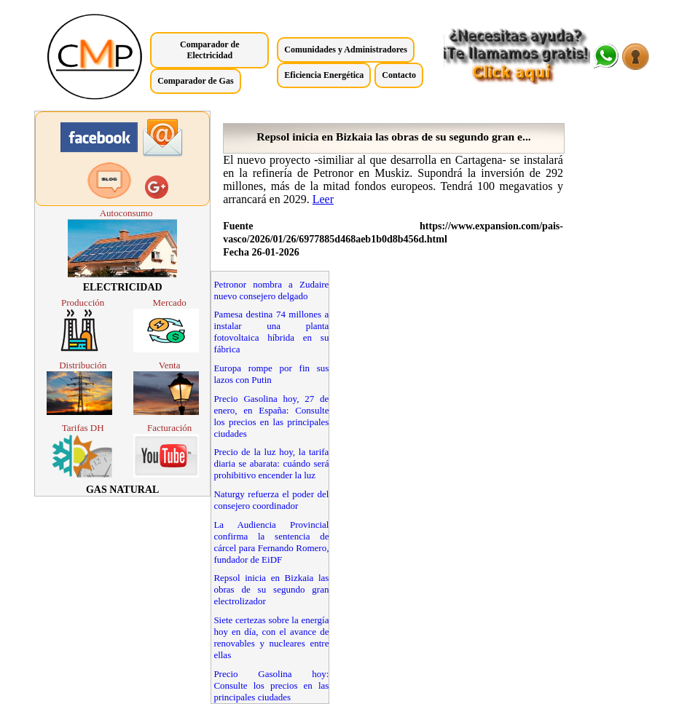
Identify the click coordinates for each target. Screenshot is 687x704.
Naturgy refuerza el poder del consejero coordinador (271, 500)
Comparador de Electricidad (209, 49)
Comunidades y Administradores (345, 49)
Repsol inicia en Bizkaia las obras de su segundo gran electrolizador (271, 589)
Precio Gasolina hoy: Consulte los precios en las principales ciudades (271, 685)
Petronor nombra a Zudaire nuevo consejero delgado (271, 290)
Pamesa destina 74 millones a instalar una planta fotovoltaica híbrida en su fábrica (271, 332)
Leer (323, 199)
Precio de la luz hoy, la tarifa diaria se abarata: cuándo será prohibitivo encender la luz (271, 463)
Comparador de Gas (195, 81)
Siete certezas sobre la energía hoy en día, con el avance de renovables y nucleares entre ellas (271, 637)
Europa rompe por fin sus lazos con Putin (271, 374)
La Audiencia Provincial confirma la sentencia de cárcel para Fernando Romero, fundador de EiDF (271, 542)
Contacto (399, 75)
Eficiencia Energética (324, 75)
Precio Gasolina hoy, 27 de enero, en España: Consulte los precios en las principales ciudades (271, 416)
